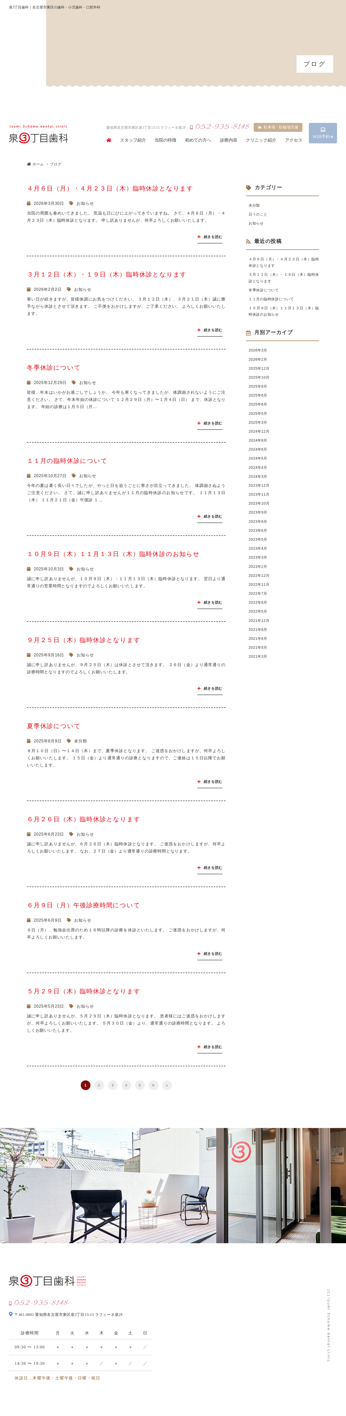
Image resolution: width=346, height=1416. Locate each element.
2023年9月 (259, 534)
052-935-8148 (219, 127)
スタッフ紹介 (133, 140)
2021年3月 (259, 689)
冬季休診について (54, 367)
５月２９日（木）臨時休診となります (84, 991)
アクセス (293, 140)
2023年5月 (259, 563)
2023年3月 (259, 582)
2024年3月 (259, 495)
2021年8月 (259, 660)
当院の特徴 (165, 140)
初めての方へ (198, 140)
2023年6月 (259, 553)
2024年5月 (259, 475)
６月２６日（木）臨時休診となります (84, 819)
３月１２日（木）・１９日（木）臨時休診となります (107, 274)
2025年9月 (259, 398)
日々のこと (259, 215)
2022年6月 (259, 631)
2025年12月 (260, 378)
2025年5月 (259, 427)
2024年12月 (260, 446)
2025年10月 (260, 388)
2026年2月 (259, 368)
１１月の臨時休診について (67, 460)
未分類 (80, 741)
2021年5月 (259, 680)
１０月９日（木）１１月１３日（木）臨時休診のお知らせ (113, 554)
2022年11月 (260, 612)
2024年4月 (259, 485)
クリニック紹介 (261, 140)
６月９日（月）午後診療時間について (83, 905)
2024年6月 (259, 466)
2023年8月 (259, 543)
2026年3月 (259, 359)
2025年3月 (259, 436)
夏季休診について (54, 726)
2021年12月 (260, 650)
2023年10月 (260, 524)
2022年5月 (259, 641)
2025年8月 (259, 407)
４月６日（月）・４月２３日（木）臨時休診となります (110, 188)
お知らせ (85, 203)
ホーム (35, 164)
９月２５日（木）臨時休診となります (84, 640)
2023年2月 (259, 592)
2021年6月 (259, 670)
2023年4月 (259, 573)
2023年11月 (260, 514)
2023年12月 (260, 505)
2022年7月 (259, 621)
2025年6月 (259, 417)
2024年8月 (259, 456)
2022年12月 (260, 602)
